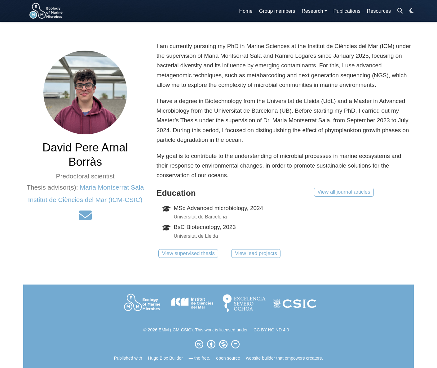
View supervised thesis (188, 253)
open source (228, 358)
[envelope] (85, 218)
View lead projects (256, 253)
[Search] (400, 11)
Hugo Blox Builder (165, 358)
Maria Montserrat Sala (112, 187)
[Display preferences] (411, 11)
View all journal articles (343, 192)
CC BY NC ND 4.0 (271, 329)
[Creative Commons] (218, 344)
